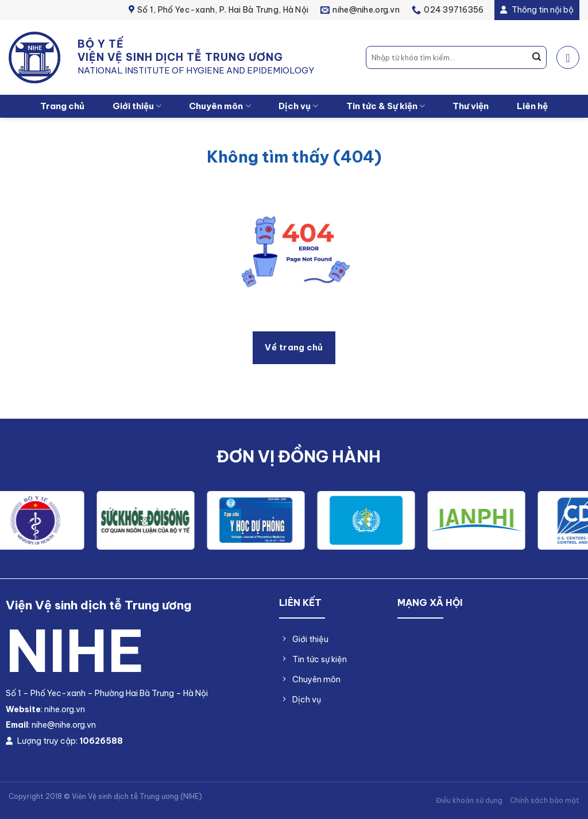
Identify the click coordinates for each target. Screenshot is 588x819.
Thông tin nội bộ (537, 10)
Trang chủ (62, 106)
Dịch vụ (298, 106)
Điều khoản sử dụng (469, 800)
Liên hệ (532, 106)
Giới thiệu (137, 106)
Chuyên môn (219, 106)
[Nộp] (537, 57)
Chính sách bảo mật (544, 800)
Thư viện (470, 106)
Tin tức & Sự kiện (385, 106)
